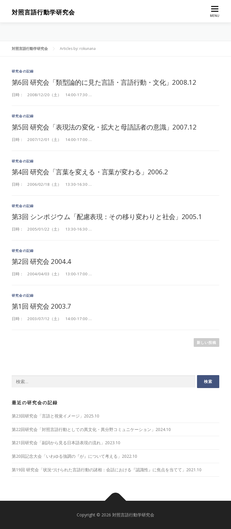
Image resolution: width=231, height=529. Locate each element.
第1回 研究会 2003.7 (41, 305)
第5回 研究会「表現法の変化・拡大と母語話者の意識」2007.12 (104, 126)
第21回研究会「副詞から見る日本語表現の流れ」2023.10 (66, 442)
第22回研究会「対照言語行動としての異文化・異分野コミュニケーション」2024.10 (91, 429)
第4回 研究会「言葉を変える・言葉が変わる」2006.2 (90, 171)
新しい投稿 (206, 342)
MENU (214, 13)
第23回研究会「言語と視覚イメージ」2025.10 (55, 416)
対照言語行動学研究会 (43, 12)
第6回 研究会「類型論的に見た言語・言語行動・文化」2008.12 (104, 82)
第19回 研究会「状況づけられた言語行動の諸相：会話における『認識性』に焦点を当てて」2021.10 (107, 469)
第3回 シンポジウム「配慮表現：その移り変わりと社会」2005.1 (107, 216)
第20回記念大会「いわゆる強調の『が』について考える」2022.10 (74, 456)
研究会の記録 (23, 71)
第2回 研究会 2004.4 (41, 261)
